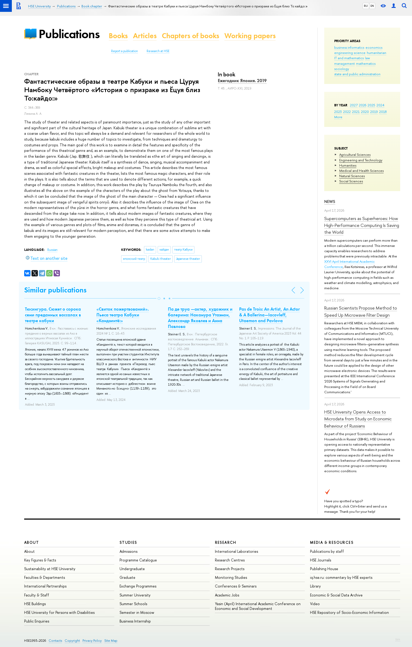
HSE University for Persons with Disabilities (59, 612)
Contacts (55, 640)
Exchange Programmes (138, 586)
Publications (69, 34)
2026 (362, 105)
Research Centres (230, 560)
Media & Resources (331, 542)
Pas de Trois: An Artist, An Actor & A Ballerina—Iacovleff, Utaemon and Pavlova (269, 315)
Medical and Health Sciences (361, 170)
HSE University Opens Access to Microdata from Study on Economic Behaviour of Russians (358, 419)
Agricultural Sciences (354, 154)
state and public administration (357, 74)
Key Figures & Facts (40, 560)
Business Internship (135, 621)
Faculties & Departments (44, 577)
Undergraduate (132, 568)
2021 (356, 111)
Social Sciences (351, 181)
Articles (145, 35)
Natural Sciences (352, 175)
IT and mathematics (349, 58)
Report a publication (124, 51)
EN (372, 6)
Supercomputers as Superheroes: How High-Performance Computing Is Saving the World (361, 225)
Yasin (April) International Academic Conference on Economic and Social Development (258, 606)
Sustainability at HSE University (49, 568)
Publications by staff (327, 551)
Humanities (347, 165)
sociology (341, 68)
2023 (338, 111)
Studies (128, 542)
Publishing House (324, 568)
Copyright (72, 640)
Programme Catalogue (138, 560)
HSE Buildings (35, 603)
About (31, 542)
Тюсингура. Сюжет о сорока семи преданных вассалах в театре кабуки (53, 315)
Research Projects (229, 568)
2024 (380, 105)
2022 (347, 111)
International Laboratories (236, 551)
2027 (354, 105)
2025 (371, 105)
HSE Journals (320, 560)
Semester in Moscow (137, 612)
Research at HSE (158, 51)
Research (225, 542)
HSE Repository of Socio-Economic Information (349, 612)
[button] (159, 298)
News (329, 201)
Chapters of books (190, 35)
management (344, 63)
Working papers (250, 35)
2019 (374, 111)
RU (366, 6)
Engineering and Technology (360, 160)
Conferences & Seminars (235, 586)
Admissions (128, 551)
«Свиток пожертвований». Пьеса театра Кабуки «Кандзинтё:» (122, 315)
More (338, 117)
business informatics (349, 47)
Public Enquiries (36, 621)
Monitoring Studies (231, 577)
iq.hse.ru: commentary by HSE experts (341, 577)
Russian (52, 250)
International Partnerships (45, 586)
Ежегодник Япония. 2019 (242, 80)
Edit (397, 639)
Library (315, 586)
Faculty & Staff (36, 595)
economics (373, 47)
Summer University (135, 595)
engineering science (349, 52)
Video (315, 603)
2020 (365, 111)
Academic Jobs (227, 595)
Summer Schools (133, 603)
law (367, 58)
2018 (383, 111)
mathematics (365, 63)
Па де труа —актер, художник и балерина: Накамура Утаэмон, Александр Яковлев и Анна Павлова (200, 317)
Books (118, 35)
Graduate (127, 577)
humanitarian (376, 52)
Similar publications (55, 290)
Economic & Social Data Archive (336, 595)
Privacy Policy (92, 640)
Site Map (110, 640)
